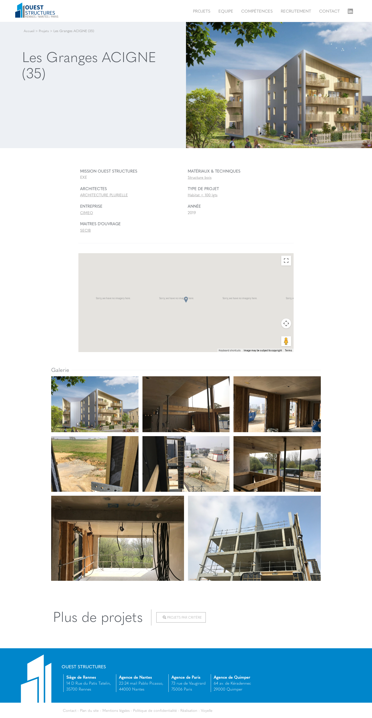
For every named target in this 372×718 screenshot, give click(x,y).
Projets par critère (183, 617)
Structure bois (200, 177)
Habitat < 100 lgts (203, 195)
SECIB (85, 230)
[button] (186, 300)
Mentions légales (119, 710)
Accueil (29, 30)
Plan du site (91, 710)
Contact (329, 11)
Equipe (225, 11)
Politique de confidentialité (160, 710)
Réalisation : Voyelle (204, 710)
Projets (201, 11)
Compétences (257, 11)
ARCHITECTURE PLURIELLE (105, 195)
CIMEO (86, 212)
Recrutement (296, 11)
